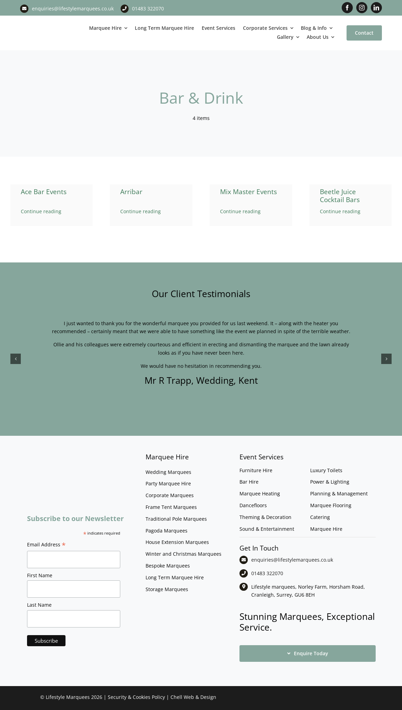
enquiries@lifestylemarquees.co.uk (73, 8)
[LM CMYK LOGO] (50, 22)
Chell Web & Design (193, 697)
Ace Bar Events (44, 191)
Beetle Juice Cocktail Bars (340, 195)
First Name (39, 575)
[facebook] (347, 7)
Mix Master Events (248, 191)
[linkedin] (376, 7)
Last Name (39, 604)
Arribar (131, 191)
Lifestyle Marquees (68, 697)
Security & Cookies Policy (136, 697)
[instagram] (361, 7)
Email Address (46, 545)
